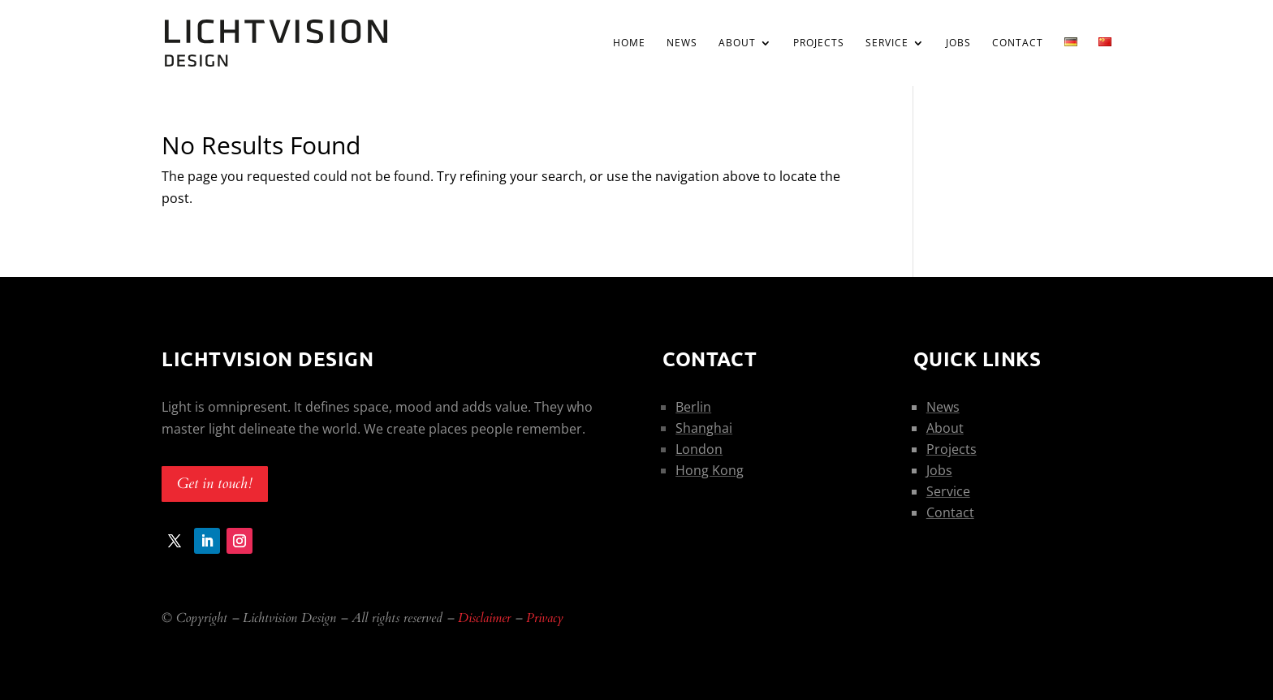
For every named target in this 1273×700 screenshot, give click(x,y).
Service (886, 43)
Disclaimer (484, 618)
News (682, 43)
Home (629, 43)
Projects (818, 43)
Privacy (544, 618)
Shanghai (703, 428)
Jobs (958, 43)
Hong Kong (709, 470)
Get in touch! (214, 483)
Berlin (693, 407)
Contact (1017, 43)
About (737, 43)
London (699, 449)
